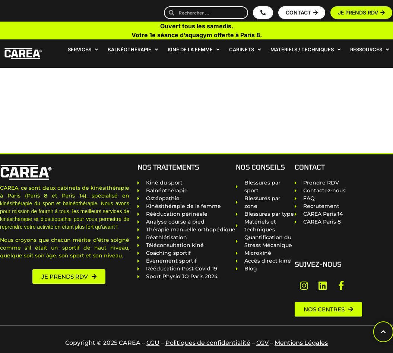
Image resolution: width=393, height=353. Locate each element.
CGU (152, 342)
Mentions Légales (301, 342)
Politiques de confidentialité (207, 342)
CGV (262, 342)
